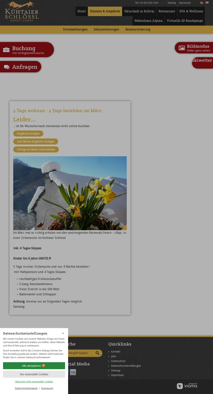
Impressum (47, 388)
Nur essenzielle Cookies (34, 374)
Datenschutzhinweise (26, 388)
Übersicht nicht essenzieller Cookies (34, 381)
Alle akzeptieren (34, 365)
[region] (34, 348)
